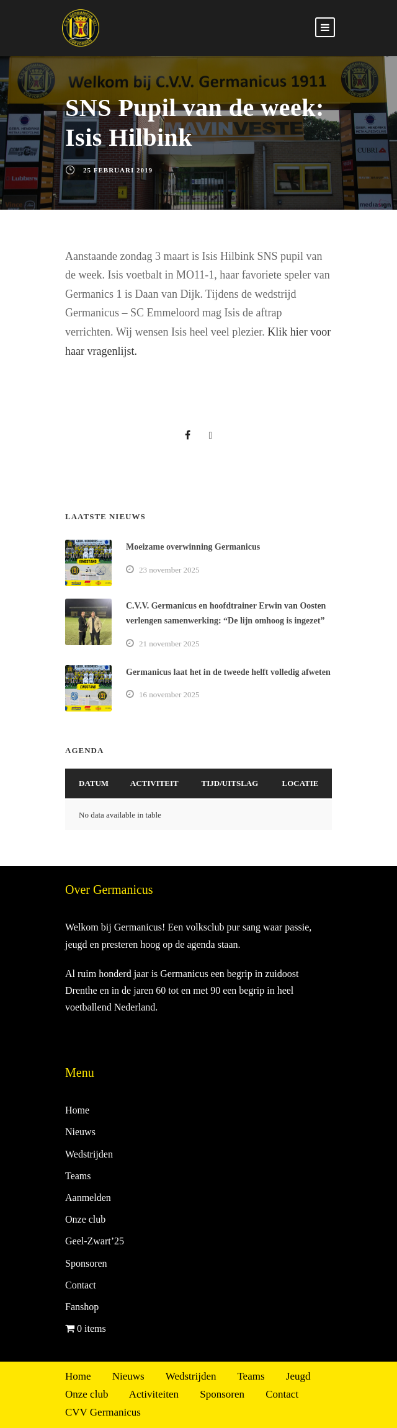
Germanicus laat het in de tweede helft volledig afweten (228, 672)
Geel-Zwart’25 (94, 1241)
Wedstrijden (89, 1154)
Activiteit (154, 783)
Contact (80, 1285)
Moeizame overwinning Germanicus (193, 546)
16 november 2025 (169, 694)
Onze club (85, 1219)
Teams (78, 1176)
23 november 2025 (169, 569)
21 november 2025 (169, 643)
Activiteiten (154, 1394)
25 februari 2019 (118, 170)
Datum (94, 783)
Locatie (300, 783)
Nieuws (80, 1132)
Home (77, 1110)
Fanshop (82, 1306)
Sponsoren (86, 1263)
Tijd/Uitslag (230, 783)
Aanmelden (88, 1197)
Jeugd (298, 1376)
